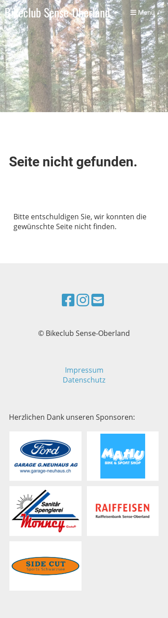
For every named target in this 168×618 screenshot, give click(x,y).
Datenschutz (84, 380)
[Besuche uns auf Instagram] (83, 299)
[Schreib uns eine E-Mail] (97, 299)
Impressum (84, 370)
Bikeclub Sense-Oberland (57, 12)
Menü (142, 13)
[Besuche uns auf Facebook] (68, 299)
